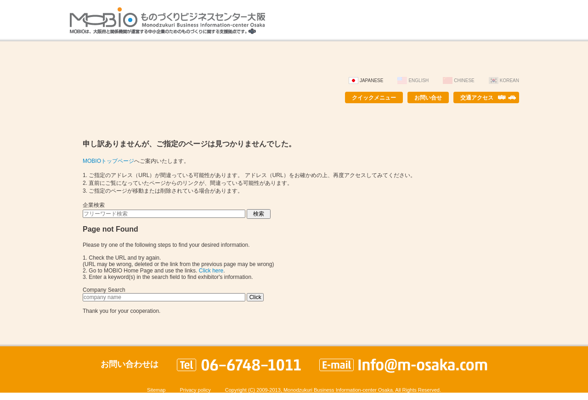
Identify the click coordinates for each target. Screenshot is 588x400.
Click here (211, 270)
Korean (509, 80)
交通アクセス (476, 97)
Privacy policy (195, 390)
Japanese (372, 80)
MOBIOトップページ (108, 161)
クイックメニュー (374, 97)
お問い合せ (428, 97)
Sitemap (156, 390)
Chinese (464, 80)
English (418, 80)
